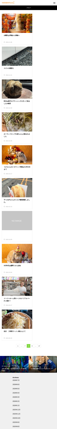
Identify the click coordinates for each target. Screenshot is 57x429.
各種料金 (28, 398)
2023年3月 (16, 371)
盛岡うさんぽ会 (28, 405)
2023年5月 (16, 363)
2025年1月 (16, 279)
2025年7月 (16, 266)
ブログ (15, 382)
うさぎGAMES (28, 414)
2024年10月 (16, 292)
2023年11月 (16, 338)
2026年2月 (16, 237)
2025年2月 (16, 275)
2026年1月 (16, 241)
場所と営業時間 (28, 402)
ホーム (28, 392)
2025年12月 (16, 245)
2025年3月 (16, 271)
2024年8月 (16, 300)
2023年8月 (16, 350)
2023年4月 (16, 367)
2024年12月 (16, 283)
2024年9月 (16, 296)
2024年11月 (16, 287)
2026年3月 (16, 233)
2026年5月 (16, 224)
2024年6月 (16, 308)
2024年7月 (16, 304)
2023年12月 (16, 334)
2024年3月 (16, 321)
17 (39, 182)
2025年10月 (16, 254)
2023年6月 (16, 359)
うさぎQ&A (28, 411)
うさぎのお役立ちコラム (29, 408)
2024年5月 (16, 313)
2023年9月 (16, 346)
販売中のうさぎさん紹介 (29, 395)
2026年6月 (16, 220)
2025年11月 (16, 250)
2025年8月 (16, 262)
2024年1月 (16, 329)
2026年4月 (16, 229)
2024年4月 (16, 317)
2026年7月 (16, 216)
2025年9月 (16, 258)
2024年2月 (16, 325)
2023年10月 (16, 342)
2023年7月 (16, 355)
